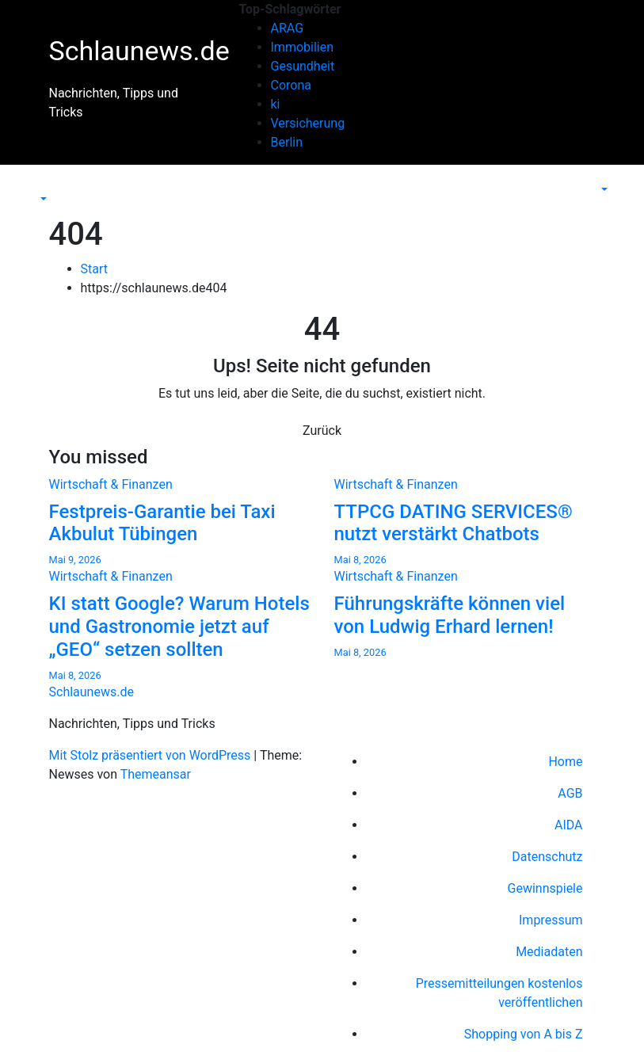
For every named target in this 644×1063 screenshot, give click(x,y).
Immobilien (302, 47)
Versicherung (308, 123)
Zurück (322, 430)
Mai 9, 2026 (75, 560)
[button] (42, 199)
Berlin (287, 142)
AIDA (568, 824)
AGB (570, 793)
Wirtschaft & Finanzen (111, 484)
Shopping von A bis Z (523, 1034)
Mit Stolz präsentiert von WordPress (151, 755)
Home (565, 761)
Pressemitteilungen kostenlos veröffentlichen (499, 993)
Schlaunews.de (139, 51)
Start (94, 268)
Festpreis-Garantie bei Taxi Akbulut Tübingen (162, 523)
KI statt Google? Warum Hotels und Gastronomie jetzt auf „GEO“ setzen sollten (179, 626)
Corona (291, 85)
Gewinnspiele (545, 888)
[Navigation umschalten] (47, 185)
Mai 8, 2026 (360, 560)
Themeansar (155, 774)
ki (275, 104)
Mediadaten (549, 951)
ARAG (287, 28)
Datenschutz (547, 856)
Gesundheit (303, 66)
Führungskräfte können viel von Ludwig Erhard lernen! (450, 615)
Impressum (551, 920)
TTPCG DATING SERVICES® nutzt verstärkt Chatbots (453, 523)
